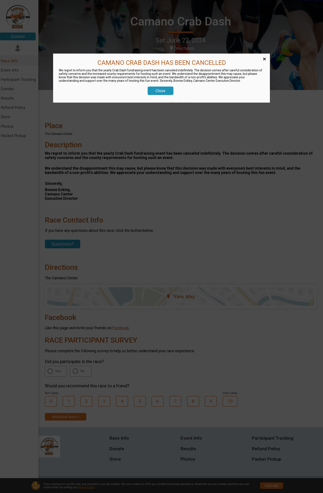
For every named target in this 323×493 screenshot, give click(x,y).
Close (160, 90)
